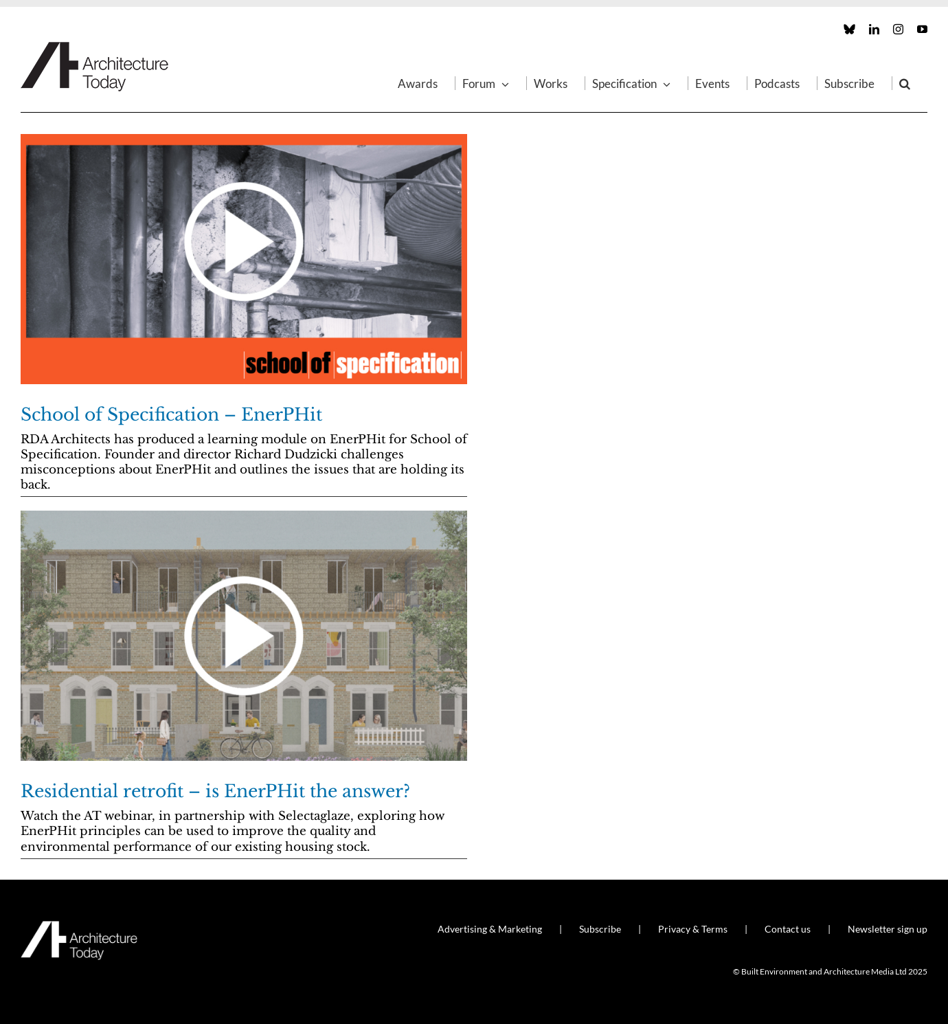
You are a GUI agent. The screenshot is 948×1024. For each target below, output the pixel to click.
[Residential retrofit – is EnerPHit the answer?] (244, 636)
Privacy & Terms (692, 929)
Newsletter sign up (887, 929)
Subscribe (600, 929)
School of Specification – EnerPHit (171, 414)
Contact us (788, 929)
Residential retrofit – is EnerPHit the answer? (215, 791)
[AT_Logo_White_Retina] (79, 927)
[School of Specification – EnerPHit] (244, 259)
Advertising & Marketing (490, 929)
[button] (904, 83)
